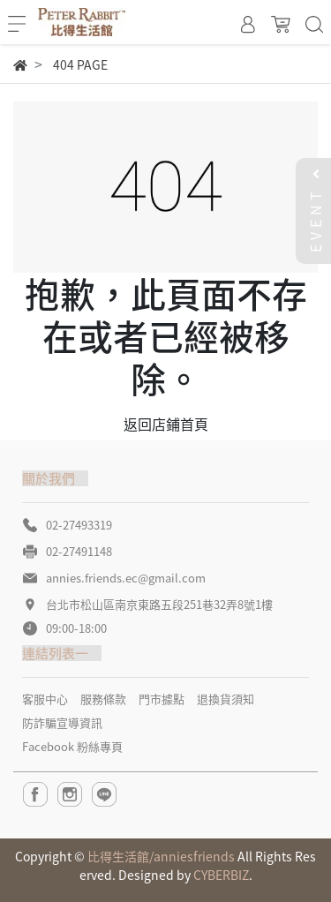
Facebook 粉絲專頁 (72, 746)
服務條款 (103, 698)
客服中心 (45, 698)
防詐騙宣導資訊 (62, 722)
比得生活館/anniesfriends (161, 856)
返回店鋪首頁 (166, 423)
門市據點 (161, 698)
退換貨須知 (225, 698)
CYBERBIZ (221, 874)
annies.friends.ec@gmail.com (126, 577)
